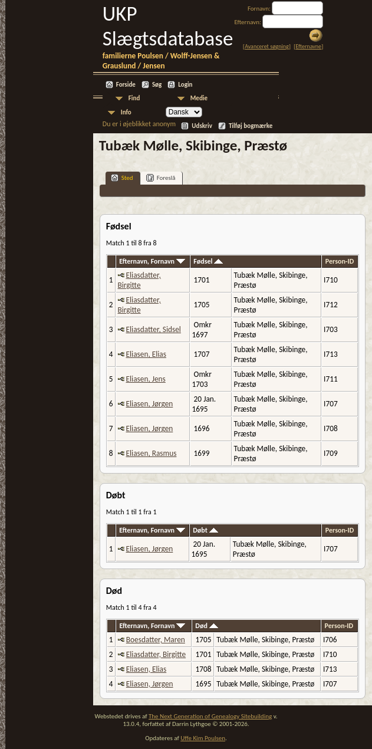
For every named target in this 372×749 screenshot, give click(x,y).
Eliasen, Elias (146, 354)
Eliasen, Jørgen (149, 404)
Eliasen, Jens (146, 379)
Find (134, 98)
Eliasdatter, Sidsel (153, 329)
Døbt (205, 530)
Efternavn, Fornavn (152, 261)
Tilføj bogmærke (250, 126)
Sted (122, 177)
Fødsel (208, 261)
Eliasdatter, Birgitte (139, 280)
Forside (126, 84)
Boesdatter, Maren (155, 640)
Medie (199, 98)
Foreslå (161, 177)
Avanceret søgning (267, 46)
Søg (157, 84)
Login (185, 84)
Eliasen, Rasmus (151, 453)
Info (126, 112)
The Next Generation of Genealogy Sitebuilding (210, 716)
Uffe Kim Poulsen (202, 738)
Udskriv (202, 126)
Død (206, 626)
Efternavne (308, 46)
